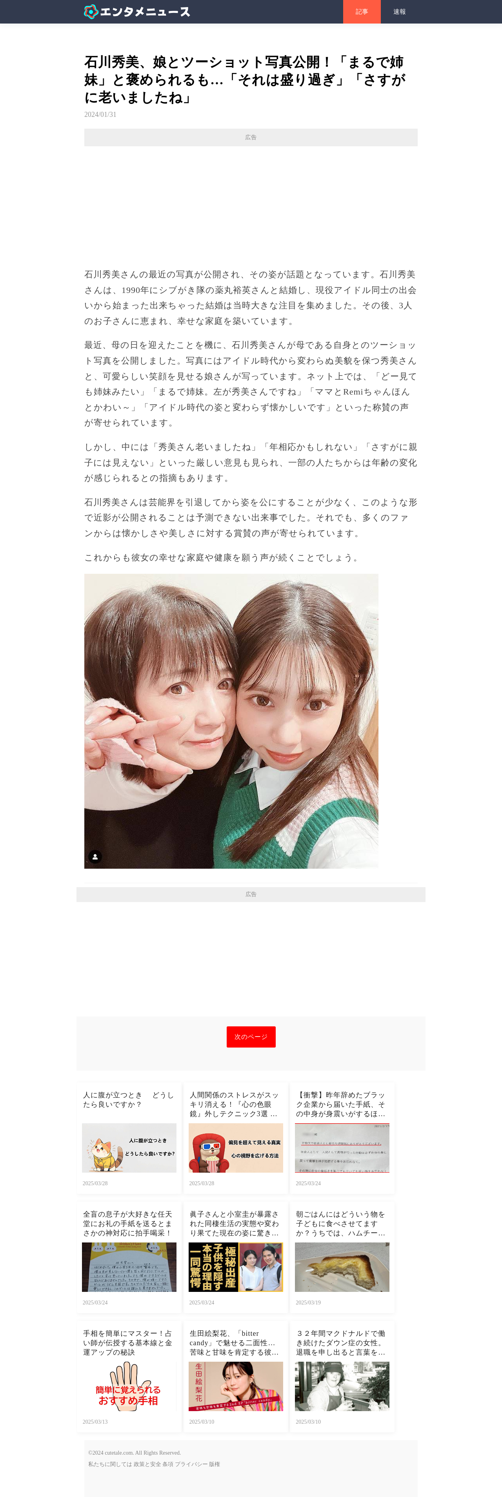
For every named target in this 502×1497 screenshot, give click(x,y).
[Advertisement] (251, 203)
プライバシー (191, 1464)
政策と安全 (147, 1464)
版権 (214, 1464)
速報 (399, 11)
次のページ (251, 1036)
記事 (362, 11)
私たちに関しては (110, 1464)
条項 (167, 1464)
